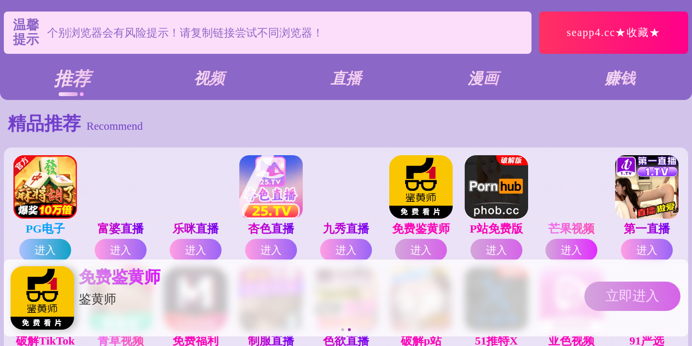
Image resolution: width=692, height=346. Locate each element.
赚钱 (620, 78)
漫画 (483, 78)
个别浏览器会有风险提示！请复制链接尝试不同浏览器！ (185, 32)
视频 (209, 78)
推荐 (72, 79)
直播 (346, 78)
